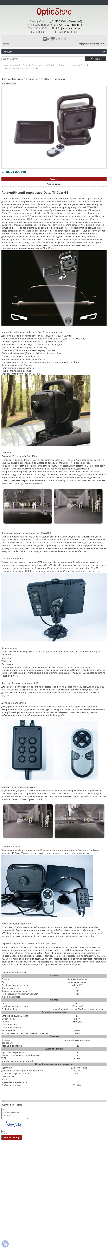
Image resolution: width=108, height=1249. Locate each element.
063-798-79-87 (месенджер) (68, 24)
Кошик (6, 43)
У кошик (54, 179)
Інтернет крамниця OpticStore (14, 65)
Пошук (95, 58)
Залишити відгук (12, 1138)
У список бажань (54, 184)
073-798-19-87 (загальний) (68, 21)
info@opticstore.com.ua (68, 28)
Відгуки (4, 1101)
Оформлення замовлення (91, 43)
